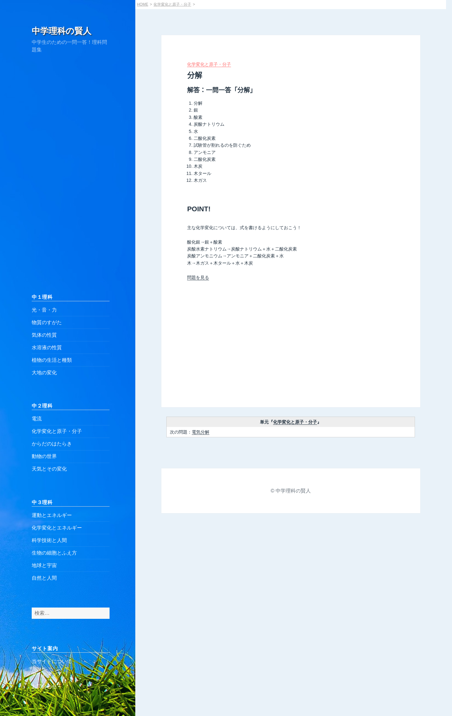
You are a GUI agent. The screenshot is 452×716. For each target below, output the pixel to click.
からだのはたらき (52, 443)
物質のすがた (47, 322)
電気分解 (200, 431)
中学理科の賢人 (61, 31)
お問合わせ (44, 686)
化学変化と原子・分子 (57, 431)
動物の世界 (44, 456)
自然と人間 (44, 578)
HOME (142, 4)
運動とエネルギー (52, 515)
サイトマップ (47, 674)
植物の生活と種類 (52, 360)
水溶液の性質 (47, 347)
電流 (37, 418)
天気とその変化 (49, 468)
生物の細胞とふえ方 (54, 552)
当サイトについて (52, 661)
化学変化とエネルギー (57, 527)
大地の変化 (44, 372)
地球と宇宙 (44, 565)
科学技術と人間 (49, 540)
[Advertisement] (71, 173)
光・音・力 (44, 310)
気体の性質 (44, 335)
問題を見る (198, 277)
